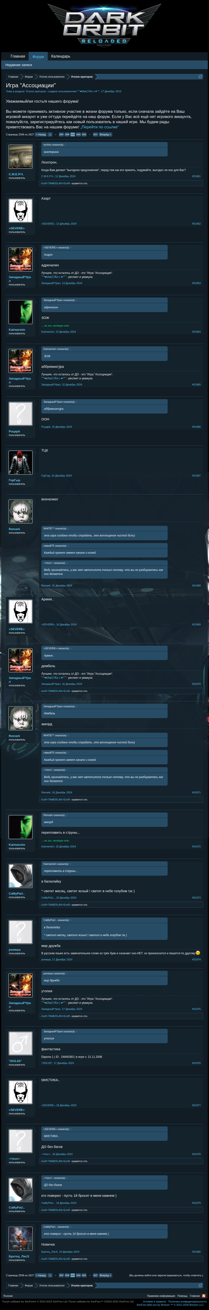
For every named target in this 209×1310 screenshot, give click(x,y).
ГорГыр (14, 480)
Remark (14, 529)
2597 (61, 134)
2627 (95, 134)
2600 (78, 134)
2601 (84, 134)
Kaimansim (17, 329)
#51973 (196, 897)
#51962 (196, 223)
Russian (8, 1295)
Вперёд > (105, 134)
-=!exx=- (15, 1158)
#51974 (196, 959)
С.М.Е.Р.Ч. (16, 174)
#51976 (196, 1063)
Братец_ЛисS (19, 1256)
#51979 (196, 1202)
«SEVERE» (17, 228)
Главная (18, 56)
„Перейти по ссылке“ (99, 127)
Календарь (60, 56)
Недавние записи (18, 65)
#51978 (196, 1154)
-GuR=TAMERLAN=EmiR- (55, 183)
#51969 (196, 624)
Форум (38, 57)
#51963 (196, 283)
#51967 (196, 475)
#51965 (196, 384)
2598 (67, 134)
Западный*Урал (20, 279)
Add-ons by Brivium (170, 1304)
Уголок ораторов (36, 91)
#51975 (196, 1009)
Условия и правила (154, 1301)
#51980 (196, 1251)
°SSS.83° (15, 1061)
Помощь (183, 1295)
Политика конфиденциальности (187, 1301)
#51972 (196, 846)
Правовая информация (161, 1295)
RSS (203, 1295)
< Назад (41, 134)
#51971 (196, 792)
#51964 (196, 331)
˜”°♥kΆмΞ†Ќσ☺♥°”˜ (88, 91)
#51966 (196, 426)
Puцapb (14, 431)
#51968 (196, 585)
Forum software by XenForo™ (101, 1301)
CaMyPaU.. (17, 893)
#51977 (196, 1105)
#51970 (196, 683)
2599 (73, 134)
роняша (14, 949)
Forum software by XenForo (35, 1301)
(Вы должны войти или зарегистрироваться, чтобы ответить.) (166, 1275)
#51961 (196, 176)
